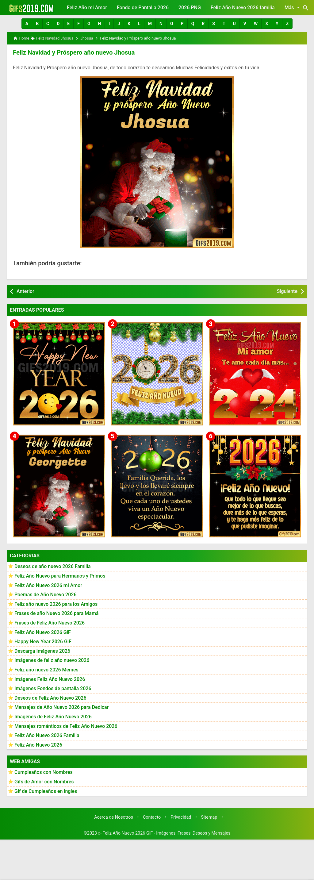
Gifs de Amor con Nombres (44, 781)
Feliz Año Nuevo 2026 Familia (46, 735)
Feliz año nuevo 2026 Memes (46, 669)
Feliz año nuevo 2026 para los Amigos (56, 604)
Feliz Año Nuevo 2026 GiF (42, 632)
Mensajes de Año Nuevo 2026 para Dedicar (61, 707)
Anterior (25, 291)
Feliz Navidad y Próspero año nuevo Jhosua (73, 52)
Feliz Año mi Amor (87, 7)
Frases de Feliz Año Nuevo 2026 (49, 622)
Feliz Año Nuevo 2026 (38, 744)
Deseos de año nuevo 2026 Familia (52, 566)
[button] (26, 23)
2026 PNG (189, 7)
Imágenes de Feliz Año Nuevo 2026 (53, 716)
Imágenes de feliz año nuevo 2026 (51, 660)
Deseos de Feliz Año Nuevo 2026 (50, 698)
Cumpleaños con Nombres (43, 772)
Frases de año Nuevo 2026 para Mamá (56, 613)
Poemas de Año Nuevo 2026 (45, 595)
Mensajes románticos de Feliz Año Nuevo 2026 (65, 726)
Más (293, 7)
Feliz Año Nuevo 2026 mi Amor (48, 585)
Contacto (152, 817)
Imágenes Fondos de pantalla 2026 (52, 688)
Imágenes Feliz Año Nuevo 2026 (49, 679)
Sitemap (209, 817)
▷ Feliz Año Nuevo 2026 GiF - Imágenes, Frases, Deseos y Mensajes (164, 833)
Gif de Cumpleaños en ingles (45, 791)
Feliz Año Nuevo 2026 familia (243, 7)
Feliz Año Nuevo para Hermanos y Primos (59, 575)
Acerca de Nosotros (113, 817)
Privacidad (180, 817)
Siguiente (287, 291)
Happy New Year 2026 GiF (42, 641)
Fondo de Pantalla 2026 (143, 7)
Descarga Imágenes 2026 (42, 651)
